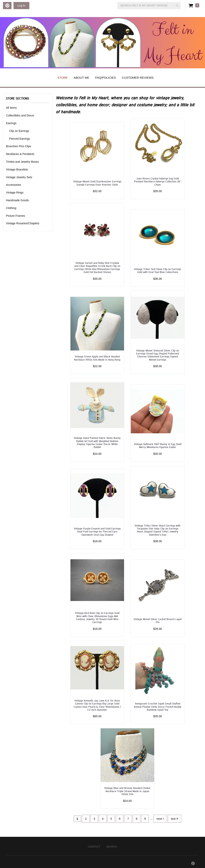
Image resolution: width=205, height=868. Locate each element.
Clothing (11, 208)
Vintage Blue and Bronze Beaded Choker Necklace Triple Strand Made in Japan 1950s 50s (127, 790)
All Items (11, 107)
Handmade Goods (17, 200)
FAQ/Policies (105, 77)
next (160, 818)
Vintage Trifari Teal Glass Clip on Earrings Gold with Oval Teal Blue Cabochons (157, 270)
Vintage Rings (14, 192)
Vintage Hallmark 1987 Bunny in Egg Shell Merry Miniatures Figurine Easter (157, 445)
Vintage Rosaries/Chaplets (22, 223)
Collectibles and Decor (20, 115)
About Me (81, 77)
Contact (94, 846)
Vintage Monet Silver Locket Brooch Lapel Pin (158, 620)
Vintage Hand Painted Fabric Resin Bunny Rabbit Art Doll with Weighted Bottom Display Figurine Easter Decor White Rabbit (97, 442)
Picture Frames (15, 215)
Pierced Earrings (19, 138)
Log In (21, 5)
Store (62, 77)
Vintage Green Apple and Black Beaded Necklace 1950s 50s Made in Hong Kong (97, 358)
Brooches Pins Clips (18, 146)
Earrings (11, 123)
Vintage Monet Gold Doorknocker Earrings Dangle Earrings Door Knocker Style (97, 183)
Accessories (13, 184)
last (174, 818)
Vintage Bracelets (17, 169)
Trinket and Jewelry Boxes (22, 161)
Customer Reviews (138, 77)
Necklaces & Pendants (20, 154)
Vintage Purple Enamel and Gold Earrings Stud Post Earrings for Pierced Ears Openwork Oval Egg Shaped (97, 531)
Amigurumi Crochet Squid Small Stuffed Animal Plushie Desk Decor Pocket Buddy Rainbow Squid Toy (157, 706)
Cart (191, 5)
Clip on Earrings (19, 131)
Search (111, 846)
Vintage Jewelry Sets (19, 177)
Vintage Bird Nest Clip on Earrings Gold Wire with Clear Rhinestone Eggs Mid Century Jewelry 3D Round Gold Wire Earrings (97, 617)
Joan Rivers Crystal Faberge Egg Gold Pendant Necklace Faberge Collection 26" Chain (157, 181)
